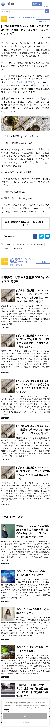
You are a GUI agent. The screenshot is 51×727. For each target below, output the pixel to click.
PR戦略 (8, 244)
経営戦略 (6, 248)
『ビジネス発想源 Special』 (28, 82)
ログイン (37, 4)
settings (25, 722)
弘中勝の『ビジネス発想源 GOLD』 (24, 17)
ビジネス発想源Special (35, 244)
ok (25, 716)
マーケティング (17, 248)
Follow (43, 21)
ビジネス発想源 (18, 244)
